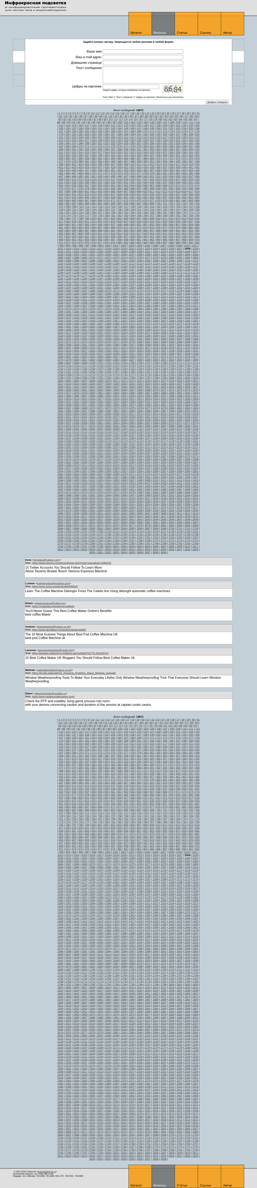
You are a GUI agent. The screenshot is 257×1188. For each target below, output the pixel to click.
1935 (100, 402)
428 (106, 167)
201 (61, 137)
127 (152, 125)
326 (158, 152)
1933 (84, 402)
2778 (76, 543)
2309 (68, 465)
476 (132, 173)
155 (191, 128)
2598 (76, 513)
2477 (116, 492)
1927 (179, 399)
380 (80, 161)
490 (80, 176)
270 (80, 146)
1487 (116, 326)
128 (158, 125)
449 (100, 170)
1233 (100, 284)
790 (171, 215)
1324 (108, 299)
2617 (84, 516)
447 (87, 170)
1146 (124, 269)
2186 (92, 444)
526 (171, 179)
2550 (124, 504)
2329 (84, 468)
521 (139, 179)
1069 (84, 257)
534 (80, 182)
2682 (171, 525)
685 (61, 203)
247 (74, 143)
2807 (163, 546)
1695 (195, 359)
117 (87, 125)
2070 (171, 423)
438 (171, 167)
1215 (100, 281)
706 (197, 203)
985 (152, 242)
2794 (60, 546)
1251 (100, 287)
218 (171, 137)
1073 (116, 257)
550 (184, 182)
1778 (140, 374)
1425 (195, 314)
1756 (108, 371)
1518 (76, 332)
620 (67, 194)
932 (93, 236)
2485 (179, 492)
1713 (195, 362)
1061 (163, 254)
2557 (179, 504)
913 (113, 233)
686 (67, 203)
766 (158, 212)
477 (139, 173)
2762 (92, 540)
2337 (148, 468)
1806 (76, 380)
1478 (187, 323)
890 (106, 230)
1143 (100, 269)
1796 (140, 377)
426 (93, 167)
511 (74, 179)
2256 (76, 456)
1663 (84, 356)
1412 (92, 314)
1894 (60, 396)
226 (80, 140)
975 (87, 242)
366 (132, 158)
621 (74, 194)
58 (191, 116)
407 (113, 164)
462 (184, 170)
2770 (155, 540)
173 (165, 131)
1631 (116, 350)
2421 (100, 483)
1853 (163, 387)
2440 (108, 486)
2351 (116, 471)
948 (197, 236)
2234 (187, 450)
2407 (132, 480)
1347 (148, 302)
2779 (84, 543)
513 (87, 179)
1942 (155, 402)
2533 (132, 501)
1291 (132, 293)
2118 (124, 432)
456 (145, 170)
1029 (195, 248)
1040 (140, 251)
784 (132, 215)
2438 (92, 486)
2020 (60, 417)
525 (165, 179)
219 (178, 137)
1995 (148, 411)
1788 (76, 377)
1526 (140, 332)
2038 (60, 420)
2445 (148, 486)
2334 (124, 468)
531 (61, 182)
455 (139, 170)
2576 (187, 507)
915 (126, 233)
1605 (195, 344)
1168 (155, 272)
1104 (76, 263)
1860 (76, 390)
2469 (195, 489)
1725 (148, 365)
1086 (76, 260)
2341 (179, 468)
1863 (100, 390)
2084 (140, 426)
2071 (179, 423)
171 (152, 131)
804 (119, 218)
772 (197, 212)
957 (113, 239)
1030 (60, 251)
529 (191, 179)
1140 (76, 269)
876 (158, 227)
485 (191, 173)
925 (191, 233)
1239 (148, 284)
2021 (68, 417)
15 (117, 113)
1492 (155, 326)
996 (81, 245)
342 (119, 155)
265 (191, 143)
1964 (187, 405)
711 (87, 206)
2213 (163, 447)
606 (119, 191)
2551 (132, 504)
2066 (140, 423)
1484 (92, 326)
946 (184, 236)
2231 (163, 450)
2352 (124, 471)
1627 (84, 350)
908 (80, 233)
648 (106, 197)
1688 (140, 359)
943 (165, 236)
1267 (84, 290)
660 (184, 197)
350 (171, 155)
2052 (171, 420)
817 (61, 221)
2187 (100, 444)
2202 (76, 447)
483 (178, 173)
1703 (116, 362)
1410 (76, 314)
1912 (60, 399)
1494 (171, 326)
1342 (108, 302)
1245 (195, 284)
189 (126, 134)
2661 (148, 522)
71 (115, 119)
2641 (132, 519)
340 (106, 155)
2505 (195, 495)
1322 (92, 299)
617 (191, 191)
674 (132, 200)
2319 (148, 465)
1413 (100, 314)
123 (126, 125)
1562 (140, 338)
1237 (132, 284)
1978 (155, 408)
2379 (195, 474)
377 (61, 161)
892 (119, 230)
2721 (195, 531)
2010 (124, 414)
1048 (60, 254)
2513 (116, 498)
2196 (171, 444)
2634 (76, 519)
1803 (195, 377)
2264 (140, 456)
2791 (179, 543)
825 (113, 221)
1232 (92, 284)
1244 (187, 284)
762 (132, 212)
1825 (84, 384)
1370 (187, 305)
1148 (140, 269)
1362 (124, 305)
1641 (195, 350)
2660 (140, 522)
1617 (148, 347)
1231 (84, 284)
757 (100, 212)
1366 (155, 305)
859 (191, 224)
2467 (179, 489)
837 (191, 221)
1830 (124, 384)
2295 (100, 462)
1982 (187, 408)
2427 (148, 483)
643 (74, 197)
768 (171, 212)
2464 (155, 489)
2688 (76, 528)
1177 (84, 275)
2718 (171, 531)
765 (152, 212)
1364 (140, 305)
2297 (116, 462)
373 (178, 158)
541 (126, 182)
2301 (148, 462)
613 (165, 191)
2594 (187, 510)
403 (87, 164)
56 (181, 116)
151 (165, 128)
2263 (132, 456)
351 (178, 155)
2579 (68, 510)
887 (87, 230)
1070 (92, 257)
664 (67, 200)
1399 (132, 311)
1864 (108, 390)
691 (100, 203)
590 (158, 188)
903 (191, 230)
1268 (92, 290)
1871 (163, 390)
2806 (155, 546)
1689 (148, 359)
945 (178, 236)
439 (178, 167)
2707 (84, 531)
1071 (100, 257)
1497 (195, 326)
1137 (195, 266)
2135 (116, 435)
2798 (92, 546)
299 (126, 149)
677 (152, 200)
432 (132, 167)
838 (197, 221)
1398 (124, 311)
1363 (132, 305)
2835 (132, 552)
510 (67, 179)
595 (191, 188)
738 (119, 209)
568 (158, 185)
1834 (155, 384)
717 (126, 206)
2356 (155, 471)
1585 (179, 341)
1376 (92, 308)
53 (166, 116)
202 (67, 137)
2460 (124, 489)
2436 (76, 486)
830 (145, 221)
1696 (60, 362)
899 (165, 230)
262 (171, 143)
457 (152, 170)
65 (85, 119)
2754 (171, 537)
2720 (187, 531)
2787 (148, 543)
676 (145, 200)
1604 (187, 344)
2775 (195, 540)
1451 (116, 320)
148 (145, 128)
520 (132, 179)
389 (139, 161)
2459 (116, 489)
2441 (116, 486)
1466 (92, 323)
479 (152, 173)
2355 (148, 471)
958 (119, 239)
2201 (68, 447)
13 (107, 113)
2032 (155, 417)
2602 (108, 513)
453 (126, 170)
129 (165, 125)
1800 (171, 377)
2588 (140, 510)
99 (114, 122)
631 (139, 194)
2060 (92, 423)
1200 (124, 278)
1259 (163, 287)
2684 (187, 525)
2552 (140, 504)
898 (158, 230)
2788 (155, 543)
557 (87, 185)
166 (119, 131)
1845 (100, 387)
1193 (68, 278)
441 (191, 167)
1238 (140, 284)
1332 (171, 299)
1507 (132, 329)
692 (106, 203)
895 (139, 230)
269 (74, 146)
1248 (76, 287)
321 (126, 152)
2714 (140, 531)
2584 (108, 510)
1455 (148, 320)
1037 (116, 251)
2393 (163, 477)
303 (152, 149)
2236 (60, 453)
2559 (195, 504)
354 (197, 155)
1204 (155, 278)
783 (126, 215)
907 (74, 233)
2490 (76, 495)
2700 (171, 528)
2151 (100, 438)
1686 (124, 359)
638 (184, 194)
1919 (116, 399)
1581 (148, 341)
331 (191, 152)
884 (67, 230)
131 (178, 125)
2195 (163, 444)
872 (132, 227)
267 (61, 146)
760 (119, 212)
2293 (84, 462)
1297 (179, 293)
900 (171, 230)
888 (93, 230)
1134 (171, 266)
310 (197, 149)
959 (126, 239)
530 (197, 179)
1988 (92, 411)
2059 (84, 423)
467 (74, 173)
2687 (68, 528)
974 (80, 242)
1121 (68, 266)
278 (132, 146)
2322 (171, 465)
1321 (84, 299)
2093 (68, 429)
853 (152, 224)
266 (197, 143)
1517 (68, 332)
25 (167, 113)
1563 (148, 338)
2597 (68, 513)
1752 (76, 371)
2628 (171, 516)
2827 (179, 549)
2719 (179, 531)
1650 (124, 353)
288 (197, 146)
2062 (108, 423)
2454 (76, 489)
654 (145, 197)
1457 (163, 320)
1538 (92, 335)
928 (67, 236)
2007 (100, 414)
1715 (68, 365)
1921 (132, 399)
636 (171, 194)
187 (113, 134)
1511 (163, 329)
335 (74, 155)
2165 (68, 441)
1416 (124, 314)
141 (100, 128)
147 (139, 128)
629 (126, 194)
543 (139, 182)
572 (184, 185)
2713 (132, 531)
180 (67, 134)
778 (93, 215)
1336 (60, 302)
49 (146, 116)
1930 (60, 402)
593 (178, 188)
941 (152, 236)
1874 (187, 390)
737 (113, 209)
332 (197, 152)
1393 (84, 311)
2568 (124, 507)
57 (186, 116)
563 (126, 185)
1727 (163, 365)
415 (165, 164)
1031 (68, 251)
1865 (116, 390)
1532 (187, 332)
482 (171, 173)
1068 (76, 257)
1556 (92, 338)
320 (119, 152)
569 (165, 185)
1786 (60, 377)
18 (132, 113)
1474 (155, 323)
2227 (132, 450)
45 (125, 116)
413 (152, 164)
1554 (76, 338)
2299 (132, 462)
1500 (76, 329)
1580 (140, 341)
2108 (187, 429)
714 (106, 206)
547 (165, 182)
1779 (148, 374)
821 (87, 221)
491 (87, 176)
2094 (76, 429)
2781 (100, 543)
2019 (195, 414)
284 (171, 146)
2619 (100, 516)
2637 (100, 519)
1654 (155, 353)
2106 (171, 429)
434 (145, 167)
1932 (76, 402)
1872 (171, 390)
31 (198, 113)
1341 (100, 302)
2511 (100, 498)
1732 (60, 368)
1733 (68, 368)
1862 (92, 390)
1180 (108, 275)
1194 (76, 278)
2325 (195, 465)
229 (100, 140)
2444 (140, 486)
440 (184, 167)
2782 (108, 543)
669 (100, 200)
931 (87, 236)
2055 (195, 420)
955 (100, 239)
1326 (124, 299)
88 (58, 122)
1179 (100, 275)
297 (113, 149)
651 (126, 197)
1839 (195, 384)
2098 (108, 429)
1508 (140, 329)
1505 (116, 329)
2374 (155, 474)
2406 (124, 480)
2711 (116, 531)
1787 (68, 377)
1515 (195, 329)
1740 (124, 368)
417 (178, 164)
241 (178, 140)
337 (87, 155)
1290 (124, 293)
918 (145, 233)
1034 (92, 251)
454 (132, 170)
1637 (163, 350)
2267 (163, 456)
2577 (195, 507)
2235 (195, 450)
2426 (140, 483)
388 (132, 161)
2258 (92, 456)
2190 (124, 444)
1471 (132, 323)
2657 (116, 522)
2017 (179, 414)
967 (178, 239)
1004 (139, 245)
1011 (195, 245)
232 (119, 140)
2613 (195, 513)
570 (171, 185)
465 (61, 173)
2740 (60, 537)
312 (67, 152)
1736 (92, 368)
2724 (76, 534)
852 (145, 224)
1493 (163, 326)
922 (171, 233)
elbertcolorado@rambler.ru (50, 693)
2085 (148, 426)
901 (178, 230)
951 (74, 239)
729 (61, 209)
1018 (108, 248)
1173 (195, 272)
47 (136, 116)
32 (60, 116)
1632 (124, 350)
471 (100, 173)
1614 (124, 347)
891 (113, 230)
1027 (179, 248)
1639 (179, 350)
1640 (187, 350)
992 (197, 242)
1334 (187, 299)
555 (74, 185)
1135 (179, 266)
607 (126, 191)
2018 (187, 414)
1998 (171, 411)
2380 (60, 477)
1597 (132, 344)
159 (74, 131)
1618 (155, 347)
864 (80, 227)
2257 (84, 456)
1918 (108, 399)
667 (87, 200)
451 (113, 170)
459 (165, 170)
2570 (140, 507)
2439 (100, 486)
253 (113, 143)
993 (61, 245)
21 (147, 113)
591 (165, 188)
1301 (68, 296)
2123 (163, 432)
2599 (84, 513)
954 (93, 239)
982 (132, 242)
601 (87, 191)
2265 (148, 456)
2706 (76, 531)
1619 (163, 347)
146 (132, 128)
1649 (116, 353)
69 (105, 119)
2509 (84, 498)
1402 (155, 311)
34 (70, 116)
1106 (92, 263)
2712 (124, 531)
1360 (108, 305)
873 (139, 227)
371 (165, 158)
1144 (108, 269)
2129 (68, 435)
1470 (124, 323)
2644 (155, 519)
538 (106, 182)
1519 (84, 332)
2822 (140, 549)
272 (93, 146)
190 (132, 134)
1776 (124, 374)
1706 (140, 362)
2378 (187, 474)
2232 (171, 450)
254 (119, 143)
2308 (60, 465)
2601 (100, 513)
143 (113, 128)
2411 (163, 480)
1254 (124, 287)
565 (139, 185)
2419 (84, 483)
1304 (92, 296)
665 (74, 200)
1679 (68, 359)
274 (106, 146)
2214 (171, 447)
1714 (60, 365)
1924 (155, 399)
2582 (92, 510)
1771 (84, 374)
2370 (124, 474)
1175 (68, 275)
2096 (92, 429)
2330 (92, 468)
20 (142, 113)
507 (191, 176)
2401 (84, 480)
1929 (195, 399)
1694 (187, 359)
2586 (124, 510)
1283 (68, 293)
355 (61, 158)
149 (152, 128)
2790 (171, 543)
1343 (116, 302)
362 (106, 158)
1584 (171, 341)
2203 (84, 447)
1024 (155, 248)
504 (171, 176)
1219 (132, 281)
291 (74, 149)
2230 (155, 450)
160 (80, 131)
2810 (187, 546)
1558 (108, 338)
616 (184, 191)
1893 (195, 393)
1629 (100, 350)
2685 (195, 525)
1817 (163, 380)
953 (87, 239)
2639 (116, 519)
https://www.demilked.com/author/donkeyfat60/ (59, 629)
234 (132, 140)
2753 (163, 537)
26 (172, 113)
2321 (163, 465)
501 (152, 176)
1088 (92, 260)
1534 (60, 335)
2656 (108, 522)
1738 (108, 368)
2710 (108, 531)
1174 (60, 275)
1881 (100, 393)
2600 (92, 513)
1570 (60, 341)
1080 (171, 257)
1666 (108, 356)
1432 (108, 317)
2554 (155, 504)
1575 (100, 341)
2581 (84, 510)
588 (145, 188)
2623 (132, 516)
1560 (124, 338)
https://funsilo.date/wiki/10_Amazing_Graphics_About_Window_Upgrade (74, 673)
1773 (100, 374)
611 (152, 191)
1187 (163, 275)
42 (110, 116)
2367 (100, 474)
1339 (84, 302)
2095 (84, 429)
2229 (148, 450)
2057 (68, 423)
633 (152, 194)
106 (159, 122)
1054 (108, 254)
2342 (187, 468)
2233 (179, 450)
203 (74, 137)
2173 (132, 441)
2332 (108, 468)
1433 (116, 317)
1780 (155, 374)
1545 (148, 335)
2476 (108, 492)
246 (67, 143)
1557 (100, 338)
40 (100, 116)
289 (61, 149)
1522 (108, 332)
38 (90, 116)
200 (197, 134)
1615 (132, 347)
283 (165, 146)
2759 (68, 540)
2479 (132, 492)
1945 (179, 402)
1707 (148, 362)
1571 (68, 341)
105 (152, 122)
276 (119, 146)
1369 (179, 305)
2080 (108, 426)
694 (119, 203)
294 (93, 149)
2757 (195, 537)
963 (152, 239)
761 (126, 212)
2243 (116, 453)
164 (106, 131)
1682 (92, 359)
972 (67, 242)
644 (80, 197)
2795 (68, 546)
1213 (84, 281)
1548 (171, 335)
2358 (171, 471)
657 (165, 197)
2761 (84, 540)
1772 (92, 374)
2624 (140, 516)
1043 (163, 251)
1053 (100, 254)
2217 (195, 447)
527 (178, 179)
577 (74, 188)
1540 (108, 335)
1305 (100, 296)
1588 (60, 344)
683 (191, 200)
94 (88, 122)
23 (157, 113)
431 (126, 167)
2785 (132, 543)
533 (74, 182)
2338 (155, 468)
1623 (195, 347)
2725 (84, 534)
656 (158, 197)
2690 (92, 528)
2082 (124, 426)
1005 (147, 245)
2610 (171, 513)
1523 (116, 332)
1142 (92, 269)
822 (93, 221)
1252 (108, 287)
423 (74, 167)
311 (61, 152)
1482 (76, 326)
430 (119, 167)
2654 (92, 522)
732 (80, 209)
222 (197, 137)
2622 (124, 516)
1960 (155, 405)
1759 (132, 371)
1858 (60, 390)
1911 (195, 396)
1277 (163, 290)
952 (80, 239)
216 (158, 137)
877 (165, 227)
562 (119, 185)
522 (145, 179)
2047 (132, 420)
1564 (155, 338)
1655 (163, 353)
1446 (76, 320)
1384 (155, 308)
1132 (155, 266)
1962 (171, 405)
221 (191, 137)
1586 (187, 341)
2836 (140, 552)
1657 (179, 353)
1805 (68, 380)
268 (67, 146)
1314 (171, 296)
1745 (163, 368)
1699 (84, 362)
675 (139, 200)
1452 (124, 320)
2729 (116, 534)
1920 (124, 399)
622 (80, 194)
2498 (140, 495)
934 (106, 236)
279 (139, 146)
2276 (92, 459)
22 (152, 113)
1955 (116, 405)
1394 (92, 311)
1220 (140, 281)
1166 (140, 272)
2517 (148, 498)
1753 (84, 371)
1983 (195, 408)
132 (184, 125)
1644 (76, 353)
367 (139, 158)
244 (197, 140)
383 (100, 161)
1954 (108, 405)
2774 (187, 540)
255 (126, 143)
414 (158, 164)
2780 (92, 543)
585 (126, 188)
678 (158, 200)
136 (67, 128)
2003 (68, 414)
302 (145, 149)
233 (126, 140)
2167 (84, 441)
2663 (163, 522)
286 (184, 146)
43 (115, 116)
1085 (68, 260)
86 (190, 119)
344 (132, 155)
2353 (132, 471)
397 (191, 161)
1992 (124, 411)
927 (61, 236)
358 (80, 158)
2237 (68, 453)
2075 (68, 426)
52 (161, 116)
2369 (116, 474)
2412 (171, 480)
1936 (108, 402)
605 (113, 191)
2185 (84, 444)
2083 (132, 426)
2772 (171, 540)
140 (93, 128)
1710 (171, 362)
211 (126, 137)
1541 (116, 335)
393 (165, 161)
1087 (84, 260)
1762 (155, 371)
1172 (187, 272)
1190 (187, 275)
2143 (179, 435)
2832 (108, 552)
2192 (140, 444)
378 (67, 161)
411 (139, 164)
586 (132, 188)
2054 (187, 420)
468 (80, 173)
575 (61, 188)
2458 (108, 489)
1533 (195, 332)
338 (93, 155)
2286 (171, 459)
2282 (140, 459)
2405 (116, 480)
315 (87, 152)
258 (145, 143)
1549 (179, 335)
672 (119, 200)
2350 (108, 471)
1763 (163, 371)
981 (126, 242)
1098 (171, 260)
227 (87, 140)
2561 (68, 507)
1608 (76, 347)
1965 (195, 405)
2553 (148, 504)
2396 (187, 477)
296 (106, 149)
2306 (187, 462)
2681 (163, 525)
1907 (163, 396)
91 (73, 122)
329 (178, 152)
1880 (92, 393)
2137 (132, 435)
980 (119, 242)
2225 (116, 450)
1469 (116, 323)
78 (150, 119)
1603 (179, 344)
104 (146, 122)
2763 (100, 540)
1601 (163, 344)
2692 (108, 528)
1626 (76, 350)
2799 (100, 546)
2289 (195, 459)
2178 (171, 441)
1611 (100, 347)
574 (197, 185)
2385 (100, 477)
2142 (171, 435)
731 (74, 209)
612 (158, 191)
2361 (195, 471)
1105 (84, 263)
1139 (68, 269)
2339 (163, 468)
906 (67, 233)
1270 (108, 290)
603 (100, 191)
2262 (124, 456)
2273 (68, 459)
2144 (187, 435)
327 (165, 152)
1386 (171, 308)
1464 (76, 323)
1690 (155, 359)
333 (61, 155)
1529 (163, 332)
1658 (187, 353)
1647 (100, 353)
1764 (171, 371)
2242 (108, 453)
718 (132, 206)
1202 (140, 278)
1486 (108, 326)
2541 (195, 501)
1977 (148, 408)
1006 (155, 245)
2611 (179, 513)
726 (184, 206)
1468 (108, 323)
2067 (148, 423)
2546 (92, 504)
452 (119, 170)
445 (74, 170)
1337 (68, 302)
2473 (84, 492)
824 (106, 221)
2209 (132, 447)
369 (152, 158)
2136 (124, 435)
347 (152, 155)
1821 (195, 380)
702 (171, 203)
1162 (108, 272)
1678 (60, 359)
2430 (171, 483)
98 (109, 122)
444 (67, 170)
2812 (60, 549)
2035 (179, 417)
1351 (179, 302)
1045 (179, 251)
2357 (163, 471)
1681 (84, 359)
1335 (195, 299)
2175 (148, 441)
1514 (187, 329)
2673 (100, 525)
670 (106, 200)
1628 (92, 350)
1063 (179, 254)
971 (61, 242)
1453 (132, 320)
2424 (124, 483)
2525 (68, 501)
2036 (187, 417)
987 (165, 242)
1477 (179, 323)
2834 (124, 552)
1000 (107, 245)
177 (191, 131)
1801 (179, 377)
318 (106, 152)
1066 (60, 257)
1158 (76, 272)
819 (74, 221)
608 (132, 191)
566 (145, 185)
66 (90, 119)
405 (100, 164)
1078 (155, 257)
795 (61, 218)
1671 (148, 356)
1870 (155, 390)
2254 (60, 456)
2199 (195, 444)
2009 (116, 414)
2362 (60, 474)
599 (74, 191)
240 (171, 140)
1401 (148, 311)
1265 (68, 290)
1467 (100, 323)
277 (126, 146)
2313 (100, 465)
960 (132, 239)
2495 (116, 495)
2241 (100, 453)
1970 (92, 408)
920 (158, 233)
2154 (124, 438)
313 (74, 152)
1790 (92, 377)
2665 (179, 522)
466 (67, 173)
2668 (60, 525)
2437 (84, 486)
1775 (116, 374)
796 (67, 218)
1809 (100, 380)
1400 (140, 311)
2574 (171, 507)
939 (139, 236)
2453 (68, 489)
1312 (155, 296)
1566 (171, 338)
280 (145, 146)
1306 (108, 296)
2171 (116, 441)
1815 (148, 380)
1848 (124, 387)
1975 (132, 408)
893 (126, 230)
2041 (84, 420)
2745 (100, 537)
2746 (108, 537)
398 (197, 161)
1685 (116, 359)
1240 (155, 284)
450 (106, 170)
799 (87, 218)
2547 (100, 504)
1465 (84, 323)
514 (93, 179)
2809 (179, 546)
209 (113, 137)
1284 (76, 293)
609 (139, 191)
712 (93, 206)
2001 (195, 411)
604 (106, 191)
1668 (124, 356)
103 (139, 122)
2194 (155, 444)
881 (191, 227)
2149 (84, 438)
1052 (92, 254)
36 (80, 116)
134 (197, 125)
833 (165, 221)
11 (97, 113)
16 (122, 113)
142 (106, 128)
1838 (187, 384)
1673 (163, 356)
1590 (76, 344)
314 (80, 152)
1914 (76, 399)
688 (80, 203)
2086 (155, 426)
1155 (195, 269)
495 (113, 176)
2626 (155, 516)
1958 (140, 405)
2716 (155, 531)
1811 (116, 380)
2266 (155, 456)
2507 (68, 498)
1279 (179, 290)
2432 (187, 483)
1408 (60, 314)
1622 (187, 347)
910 (93, 233)
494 (106, 176)
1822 (60, 384)
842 (80, 224)
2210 (140, 447)
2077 (84, 426)
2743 (84, 537)
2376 (171, 474)
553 (61, 185)
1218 (124, 281)
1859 (68, 390)
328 (171, 152)
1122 (76, 266)
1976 (140, 408)
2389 (132, 477)
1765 (179, 371)
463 (191, 170)
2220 (76, 450)
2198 (187, 444)
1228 (60, 284)
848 (119, 224)
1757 (116, 371)
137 (74, 128)
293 (87, 149)
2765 (116, 540)
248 (80, 143)
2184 (76, 444)
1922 (140, 399)
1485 (100, 326)
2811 (195, 546)
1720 (108, 365)
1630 (108, 350)
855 (165, 224)
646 (93, 197)
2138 (140, 435)
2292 (76, 462)
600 (80, 191)
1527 (148, 332)
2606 (140, 513)
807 (139, 218)
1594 (108, 344)
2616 (76, 516)
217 (165, 137)
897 (152, 230)
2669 (68, 525)
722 (158, 206)
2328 (76, 468)
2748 (124, 537)
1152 (171, 269)
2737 (179, 534)
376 (197, 158)
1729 (179, 365)
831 (152, 221)
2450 (187, 486)
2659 (132, 522)
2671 (84, 525)
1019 (116, 248)
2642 (140, 519)
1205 (163, 278)
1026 (171, 248)
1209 (195, 278)
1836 (171, 384)
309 (191, 149)
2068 (155, 423)
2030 (140, 417)
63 (74, 119)
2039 (68, 420)
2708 (92, 531)
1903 (132, 396)
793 (191, 215)
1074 (124, 257)
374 (184, 158)
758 (106, 212)
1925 (163, 399)
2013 (148, 414)
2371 (132, 474)
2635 (84, 519)
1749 (195, 368)
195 (165, 134)
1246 (60, 287)
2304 (171, 462)
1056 (124, 254)
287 (191, 146)
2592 (171, 510)
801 (100, 218)
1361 (116, 305)
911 (100, 233)
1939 (132, 402)
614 (171, 191)
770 (184, 212)
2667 (195, 522)
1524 (124, 332)
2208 (124, 447)
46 (131, 116)
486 (197, 173)
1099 (179, 260)
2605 (132, 513)
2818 (108, 549)
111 (191, 122)
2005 (84, 414)
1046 (187, 251)
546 (158, 182)
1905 (148, 396)
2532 (124, 501)
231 (113, 140)
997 (87, 245)
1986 (76, 411)
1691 (163, 359)
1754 (92, 371)
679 (165, 200)
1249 (84, 287)
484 (184, 173)
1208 (187, 278)
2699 (163, 528)
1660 (60, 356)
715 (113, 206)
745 (165, 209)
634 (158, 194)
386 (119, 161)
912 (106, 233)
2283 (148, 459)
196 (171, 134)
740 (132, 209)
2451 (195, 486)
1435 (132, 317)
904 (197, 230)
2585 (116, 510)
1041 (148, 251)
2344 (60, 471)
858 (184, 224)
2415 (195, 480)
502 (158, 176)
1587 (195, 341)
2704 (60, 531)
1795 (132, 377)
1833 (148, 384)
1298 (187, 293)
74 (130, 119)
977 (100, 242)
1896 (76, 396)
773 (61, 215)
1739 (116, 368)
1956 (124, 405)
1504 (108, 329)
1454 (140, 320)
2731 (132, 534)
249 (87, 143)
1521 (100, 332)
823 (100, 221)
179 (61, 134)
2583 (100, 510)
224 (67, 140)
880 (184, 227)
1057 (132, 254)
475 (126, 173)
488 (67, 176)
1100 (187, 260)
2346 (76, 471)
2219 (68, 450)
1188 (171, 275)
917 (139, 233)
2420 (92, 483)
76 (140, 119)
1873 (179, 390)
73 (125, 119)
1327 (132, 299)
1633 (132, 350)
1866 (124, 390)
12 (102, 113)
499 (139, 176)
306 (171, 149)
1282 (60, 293)
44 (120, 116)
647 (100, 197)
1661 (68, 356)
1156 (60, 272)
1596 (124, 344)
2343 (195, 468)
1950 (76, 405)
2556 (171, 504)
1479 (195, 323)
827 (126, 221)
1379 (116, 308)
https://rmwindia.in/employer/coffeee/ (53, 606)
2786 (140, 543)
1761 (148, 371)
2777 (68, 543)
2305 (179, 462)
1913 (68, 399)
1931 (68, 402)
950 (67, 239)
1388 (187, 308)
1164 (124, 272)
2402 (92, 480)
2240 (92, 453)
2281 (132, 459)
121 (113, 125)
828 (132, 221)
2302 (155, 462)
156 (197, 128)
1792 (108, 377)
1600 (155, 344)
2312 (92, 465)
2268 (171, 456)
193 (152, 134)
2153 (116, 438)
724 (171, 206)
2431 (179, 483)
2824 (155, 549)
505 (178, 176)
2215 (179, 447)
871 (126, 227)
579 (87, 188)
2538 (171, 501)
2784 (124, 543)
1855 (179, 387)
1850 (140, 387)
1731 (195, 365)
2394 (171, 477)
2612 (187, 513)
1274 (140, 290)
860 (197, 224)
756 (93, 212)
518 (119, 179)
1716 (76, 365)
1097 (163, 260)
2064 (124, 423)
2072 (187, 423)
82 (170, 119)
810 (158, 218)
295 (100, 149)
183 (87, 134)
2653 (84, 522)
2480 (140, 492)
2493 (100, 495)
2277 (100, 459)
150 (158, 128)
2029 (132, 417)
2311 (84, 465)
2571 (148, 507)
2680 (155, 525)
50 (151, 116)
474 (119, 173)
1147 (132, 269)
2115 (100, 432)
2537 (163, 501)
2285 (163, 459)
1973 (116, 408)
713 (100, 206)
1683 (100, 359)
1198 (108, 278)
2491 (84, 495)
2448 (171, 486)
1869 (148, 390)
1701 (100, 362)
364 (119, 158)
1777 (132, 374)
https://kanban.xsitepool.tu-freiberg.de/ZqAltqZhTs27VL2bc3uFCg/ (70, 653)
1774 (108, 374)
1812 (124, 380)
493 (100, 176)
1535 (68, 335)
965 (165, 239)
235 (139, 140)
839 (61, 224)
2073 (195, 423)
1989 (100, 411)
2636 (92, 519)
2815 (84, 549)
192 (145, 134)
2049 (148, 420)
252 (106, 143)
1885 (132, 393)
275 (113, 146)
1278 (171, 290)
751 (61, 212)
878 (171, 227)
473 (113, 173)
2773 (179, 540)
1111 (132, 263)
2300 (140, 462)
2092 (60, 429)
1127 (116, 266)
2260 (108, 456)
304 (158, 149)
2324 (187, 465)
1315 (179, 296)
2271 (195, 456)
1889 (163, 393)
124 (132, 125)
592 (171, 188)
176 (184, 131)
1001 (115, 245)
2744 (92, 537)
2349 (100, 471)
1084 (60, 260)
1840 (60, 387)
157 (61, 131)
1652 (140, 353)
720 (145, 206)
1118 (187, 263)
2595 (195, 510)
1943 (163, 402)
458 (158, 170)
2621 (116, 516)
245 (61, 143)
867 (100, 227)
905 (61, 233)
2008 (108, 414)
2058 (76, 423)
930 (80, 236)
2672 (92, 525)
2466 (171, 489)
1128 (124, 266)
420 (197, 164)
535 (87, 182)
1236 (124, 284)
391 (152, 161)
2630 (187, 516)
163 (100, 131)
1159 (84, 272)
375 (191, 158)
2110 (60, 432)
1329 (148, 299)
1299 (195, 293)
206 (93, 137)
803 (113, 218)
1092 (124, 260)
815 (191, 218)
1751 (68, 371)
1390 (60, 311)
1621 (179, 347)
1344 (124, 302)
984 (145, 242)
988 (171, 242)
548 (171, 182)
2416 (60, 483)
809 (152, 218)
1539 (100, 335)
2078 (92, 426)
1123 (84, 266)
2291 (68, 462)
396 (184, 161)
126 (145, 125)
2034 (171, 417)
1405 (179, 311)
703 (178, 203)
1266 (76, 290)
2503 (179, 495)
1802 (187, 377)
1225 (179, 281)
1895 (68, 396)
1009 (179, 245)
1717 (84, 365)
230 (106, 140)
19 (137, 113)
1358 (92, 305)
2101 (132, 429)
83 (175, 119)
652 (132, 197)
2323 (179, 465)
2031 (148, 417)
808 (145, 218)
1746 (171, 368)
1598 (140, 344)
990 (184, 242)
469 (87, 173)
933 (100, 236)
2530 (108, 501)
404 (93, 164)
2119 (132, 432)
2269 (179, 456)
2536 (155, 501)
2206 (108, 447)
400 (67, 164)
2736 (171, 534)
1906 (155, 396)
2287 (179, 459)
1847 (116, 387)
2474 (92, 492)
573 (191, 185)
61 (64, 119)
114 (67, 125)
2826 (171, 549)
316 (93, 152)
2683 (179, 525)
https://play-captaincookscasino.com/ (53, 696)
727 (191, 206)
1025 (163, 248)
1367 (163, 305)
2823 (148, 549)
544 (145, 182)
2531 (116, 501)
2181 (195, 441)
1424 (187, 314)
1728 (171, 365)
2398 (60, 480)
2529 (100, 501)
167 (126, 131)
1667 (116, 356)
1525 (132, 332)
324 (145, 152)
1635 (148, 350)
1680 (76, 359)
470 (93, 173)
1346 (140, 302)
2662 (155, 522)
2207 (116, 447)
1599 (148, 344)
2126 (187, 432)
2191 (132, 444)
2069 (163, 423)
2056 (60, 423)
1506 (124, 329)
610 (145, 191)
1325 (116, 299)
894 (132, 230)
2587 (132, 510)
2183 (68, 444)
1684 (108, 359)
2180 (187, 441)
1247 (68, 287)
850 (132, 224)
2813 (68, 549)
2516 (140, 498)
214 (145, 137)
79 (155, 119)
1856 (187, 387)
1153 (179, 269)
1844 (92, 387)
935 (113, 236)
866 (93, 227)
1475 (163, 323)
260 (158, 143)
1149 (148, 269)
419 (191, 164)
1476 (171, 323)
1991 (116, 411)
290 (67, 149)
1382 (140, 308)
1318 (60, 299)
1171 (179, 272)
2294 (92, 462)
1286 (92, 293)
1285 (84, 293)
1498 (60, 329)
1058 (140, 254)
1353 (195, 302)
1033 (84, 251)
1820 (187, 380)
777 (87, 215)
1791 (100, 377)
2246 (140, 453)
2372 (140, 474)
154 (184, 128)
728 (197, 206)
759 (113, 212)
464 (197, 170)
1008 (171, 245)
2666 (187, 522)
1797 (148, 377)
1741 (132, 368)
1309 (132, 296)
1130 (140, 266)
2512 (108, 498)
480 (158, 173)
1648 (108, 353)
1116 (171, 263)
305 (165, 149)
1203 (148, 278)
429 (113, 167)
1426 (60, 317)
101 (126, 122)
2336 (140, 468)
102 (133, 122)
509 (61, 179)
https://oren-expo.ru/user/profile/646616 (55, 586)
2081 (116, 426)
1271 (116, 290)
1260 (171, 287)
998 (94, 245)
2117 (116, 432)
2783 (116, 543)
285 (178, 146)
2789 (163, 543)
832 (158, 221)
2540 (187, 501)
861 (61, 227)
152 (171, 128)
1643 (68, 353)
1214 (92, 281)
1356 (76, 305)
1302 (76, 296)
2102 (140, 429)
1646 (92, 353)
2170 (108, 441)
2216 (187, 447)
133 (191, 125)
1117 (179, 263)
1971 (100, 408)
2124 (171, 432)
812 (171, 218)
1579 (132, 341)
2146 (60, 438)
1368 (171, 305)
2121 (148, 432)
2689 (84, 528)
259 (152, 143)
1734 (76, 368)
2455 (84, 489)
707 (61, 206)
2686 (60, 528)
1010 (187, 245)
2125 (179, 432)
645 (87, 197)
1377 (100, 308)
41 (105, 116)
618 (197, 191)
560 (106, 185)
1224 (171, 281)
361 (100, 158)
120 (106, 125)
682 (184, 200)
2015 (163, 414)
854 (158, 224)
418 (184, 164)
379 (74, 161)
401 (74, 164)
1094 (140, 260)
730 (67, 209)
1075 (132, 257)
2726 (92, 534)
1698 (76, 362)
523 (152, 179)
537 (100, 182)
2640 (124, 519)
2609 (163, 513)
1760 (140, 371)
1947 (195, 402)
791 (178, 215)
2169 (100, 441)
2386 (108, 477)
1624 (60, 350)
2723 (68, 534)
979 (113, 242)
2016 (171, 414)
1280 (187, 290)
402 (80, 164)
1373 (68, 308)
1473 (148, 323)
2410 (155, 480)
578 (80, 188)
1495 (179, 326)
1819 (179, 380)
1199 (116, 278)
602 (93, 191)
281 (152, 146)
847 (113, 224)
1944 (171, 402)
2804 (140, 546)
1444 (60, 320)
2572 (155, 507)
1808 (92, 380)
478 (145, 173)
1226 (187, 281)
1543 (132, 335)
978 (106, 242)
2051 (163, 420)
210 (119, 137)
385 (113, 161)
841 (74, 224)
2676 (124, 525)
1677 (195, 356)
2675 (116, 525)
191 (139, 134)
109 (178, 122)
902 (184, 230)
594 (184, 188)
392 (158, 161)
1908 (171, 396)
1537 (84, 335)
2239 (84, 453)
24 (162, 113)
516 (106, 179)
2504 (187, 495)
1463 (68, 323)
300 (132, 149)
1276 (155, 290)
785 (139, 215)
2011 (132, 414)
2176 (155, 441)
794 (197, 215)
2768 (140, 540)
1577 (116, 341)
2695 (132, 528)
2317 (132, 465)
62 (69, 119)
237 (152, 140)
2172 (124, 441)
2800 (108, 546)
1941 (148, 402)
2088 (171, 426)
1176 (76, 275)
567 (152, 185)
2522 (187, 498)
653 (139, 197)
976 (93, 242)
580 (93, 188)
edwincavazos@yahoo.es (50, 603)
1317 (195, 296)
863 (74, 227)
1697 (68, 362)
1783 (179, 374)
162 (93, 131)
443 (61, 170)
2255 (68, 456)
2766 (124, 540)
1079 (163, 257)
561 (113, 185)
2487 (195, 492)
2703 (195, 528)
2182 (60, 444)
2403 (100, 480)
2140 (155, 435)
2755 (179, 537)
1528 (155, 332)
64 (80, 119)
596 (197, 188)
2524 (60, 501)
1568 (187, 338)
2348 (92, 471)
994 (68, 245)
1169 (163, 272)
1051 (84, 254)
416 (171, 164)
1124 (92, 266)
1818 (171, 380)
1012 (60, 248)
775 (74, 215)
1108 (108, 263)
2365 (84, 474)
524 (158, 179)
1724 (140, 365)
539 (113, 182)
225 (74, 140)
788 (158, 215)
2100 (124, 429)
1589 (68, 344)
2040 (76, 420)
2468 (187, 489)
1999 (179, 411)
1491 (148, 326)
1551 (195, 335)
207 (100, 137)
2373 (148, 474)
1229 (68, 284)
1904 (140, 396)
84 (180, 119)
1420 (155, 314)
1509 (148, 329)
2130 (76, 435)
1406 (187, 311)
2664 (171, 522)
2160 (171, 438)
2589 (148, 510)
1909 (179, 396)
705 (191, 203)
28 (183, 113)
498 (132, 176)
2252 (187, 453)
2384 (92, 477)
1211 (68, 281)
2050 (155, 420)
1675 (179, 356)
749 (191, 209)
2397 (195, 477)
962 (145, 239)
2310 (76, 465)
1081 (179, 257)
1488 (124, 326)
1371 (195, 305)
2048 (140, 420)
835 (178, 221)
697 (139, 203)
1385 (163, 308)
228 (93, 140)
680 (171, 200)
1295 (163, 293)
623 (87, 194)
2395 (179, 477)
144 (119, 128)
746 (171, 209)
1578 (124, 341)
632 (145, 194)
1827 (100, 384)
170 (145, 131)
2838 (155, 552)
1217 (116, 281)
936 (119, 236)
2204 (92, 447)
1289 (116, 293)
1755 (100, 371)
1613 (116, 347)
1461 (195, 320)
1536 (76, 335)
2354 (140, 471)
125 (139, 125)
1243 (179, 284)
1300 (60, 296)
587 (139, 188)
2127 (195, 432)
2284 (155, 459)
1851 (148, 387)
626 (106, 194)
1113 (148, 263)
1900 (108, 396)
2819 (116, 549)
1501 (84, 329)
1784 (187, 374)
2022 (76, 417)
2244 (124, 453)
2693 (116, 528)
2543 (68, 504)
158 (67, 131)
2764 (108, 540)
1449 (100, 320)
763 (139, 212)
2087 (163, 426)
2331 (100, 468)
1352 (187, 302)
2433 (195, 483)
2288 (187, 459)
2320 (155, 465)
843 (87, 224)
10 (92, 113)
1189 (179, 275)
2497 (132, 495)
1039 (132, 251)
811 (165, 218)
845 (100, 224)
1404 (171, 311)
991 (191, 242)
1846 (108, 387)
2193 (148, 444)
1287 (100, 293)
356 (67, 158)
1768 (60, 374)
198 (184, 134)
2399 (68, 480)
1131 (148, 266)
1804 (60, 380)
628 (119, 194)
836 (184, 221)
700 (158, 203)
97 (104, 122)
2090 (187, 426)
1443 (195, 317)
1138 (60, 269)
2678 (140, 525)
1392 (76, 311)
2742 (76, 537)
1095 (148, 260)
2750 (140, 537)
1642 (60, 353)
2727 (100, 534)
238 (158, 140)
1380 (124, 308)
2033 (163, 417)
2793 (195, 543)
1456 (155, 320)
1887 (148, 393)
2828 (187, 549)
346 (145, 155)
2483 (163, 492)
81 (165, 119)
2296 (108, 462)
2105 (163, 429)
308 (184, 149)
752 (67, 212)
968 (184, 239)
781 (113, 215)
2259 (100, 456)
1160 (92, 272)
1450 (108, 320)
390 (145, 161)
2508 (76, 498)
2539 (179, 501)
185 (100, 134)
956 (106, 239)
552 (197, 182)
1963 (179, 405)
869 (113, 227)
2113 (84, 432)
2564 (92, 507)
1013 (68, 248)
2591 (163, 510)
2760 (76, 540)
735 (100, 209)
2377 (179, 474)
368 (145, 158)
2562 (76, 507)
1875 (195, 390)
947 (191, 236)
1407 (195, 311)
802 (106, 218)
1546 (155, 335)
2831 (100, 552)
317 (100, 152)
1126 (108, 266)
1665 (100, 356)
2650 (60, 522)
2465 (163, 489)
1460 (187, 320)
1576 (108, 341)
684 (197, 200)
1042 (155, 251)
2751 (148, 537)
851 (139, 224)
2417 (68, 483)
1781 (163, 374)
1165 (132, 272)
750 (197, 209)
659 (178, 197)
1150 (155, 269)
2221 (84, 450)
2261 (116, 456)
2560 (60, 507)
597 (61, 191)
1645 (84, 353)
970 (197, 239)
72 (120, 119)
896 (145, 230)
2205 (100, 447)
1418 (140, 314)
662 (197, 197)
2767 (132, 540)
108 (171, 122)
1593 (100, 344)
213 (139, 137)
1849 (132, 387)
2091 (195, 426)
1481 (68, 326)
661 (191, 197)
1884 (124, 393)
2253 (195, 453)
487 (61, 176)
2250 (171, 453)
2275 (84, 459)
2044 (108, 420)
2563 (84, 507)
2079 (100, 426)
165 (113, 131)
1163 (116, 272)
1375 (84, 308)
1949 (68, 405)
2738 (187, 534)
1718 (92, 365)
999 (100, 245)
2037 (195, 417)
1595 (116, 344)
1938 (124, 402)
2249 (163, 453)
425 (87, 167)
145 (126, 128)
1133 (163, 266)
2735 (163, 534)
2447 (163, 486)
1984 (60, 411)
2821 (132, 549)
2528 (92, 501)
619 (61, 194)
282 (158, 146)
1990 (108, 411)
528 (184, 179)
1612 (108, 347)
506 (184, 176)
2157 (148, 438)
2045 (116, 420)
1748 (187, 368)
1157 (68, 272)
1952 (92, 405)
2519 (163, 498)
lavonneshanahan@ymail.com (55, 650)
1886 (140, 393)
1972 (108, 408)
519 (126, 179)
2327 (68, 468)
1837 (179, 384)
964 (158, 239)
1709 (163, 362)
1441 (179, 317)
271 (87, 146)
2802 (124, 546)
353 (191, 155)
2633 (68, 519)
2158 (155, 438)
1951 (84, 405)
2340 (171, 468)
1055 (116, 254)
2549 (116, 504)
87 (195, 119)
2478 (124, 492)
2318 (140, 465)
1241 (163, 284)
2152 (108, 438)
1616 (140, 347)
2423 (116, 483)
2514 (124, 498)
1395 (100, 311)
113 (61, 125)
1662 (76, 356)
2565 (100, 507)
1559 (116, 338)
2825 (163, 549)
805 (126, 218)
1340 (92, 302)
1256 (140, 287)
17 (127, 113)
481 (165, 173)
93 (83, 122)
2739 (195, 534)
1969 (84, 408)
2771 (163, 540)
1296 (171, 293)
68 (100, 119)
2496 (124, 495)
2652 (76, 522)
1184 (140, 275)
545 (152, 182)
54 (171, 116)
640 (197, 194)
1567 (179, 338)
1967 (68, 408)
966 (171, 239)
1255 (132, 287)
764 (145, 212)
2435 (68, 486)
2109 (195, 429)
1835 (163, 384)
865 (87, 227)
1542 (124, 335)
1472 (140, 323)
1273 (132, 290)
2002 (60, 414)
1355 (68, 305)
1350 (171, 302)
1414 (108, 314)
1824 (76, 384)
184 (93, 134)
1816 (155, 380)
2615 (68, 516)
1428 (76, 317)
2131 (84, 435)
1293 (148, 293)
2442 (124, 486)
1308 (124, 296)
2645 (163, 519)
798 (80, 218)
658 (171, 197)
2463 (148, 489)
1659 (195, 353)
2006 (92, 414)
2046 (124, 420)
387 (126, 161)
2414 (187, 480)
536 (93, 182)
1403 (163, 311)
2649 (195, 519)
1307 (116, 296)
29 (188, 113)
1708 (155, 362)
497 (126, 176)
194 (158, 134)
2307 (195, 462)
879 (178, 227)
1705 (132, 362)
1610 (92, 347)
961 (139, 239)
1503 (100, 329)
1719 (100, 365)
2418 (76, 483)
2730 (124, 534)
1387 (179, 308)
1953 (100, 405)
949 (61, 239)
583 (113, 188)
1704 (124, 362)
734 (93, 209)
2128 (60, 435)
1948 (60, 405)
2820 (124, 549)
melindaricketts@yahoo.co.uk (54, 670)
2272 (60, 459)
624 (93, 194)
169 (139, 131)
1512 (171, 329)
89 (63, 122)
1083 (195, 257)
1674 (171, 356)
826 (119, 221)
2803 (132, 546)
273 (100, 146)
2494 (108, 495)
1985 (68, 411)
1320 (76, 299)
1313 (163, 296)
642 (67, 197)
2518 (155, 498)
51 (156, 116)
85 (185, 119)
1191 (195, 275)
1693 (179, 359)
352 (184, 155)
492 (93, 176)
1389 (195, 308)
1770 (76, 374)
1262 (187, 287)
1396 (108, 311)
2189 (116, 444)
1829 (116, 384)
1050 (76, 254)
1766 (187, 371)
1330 (155, 299)
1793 (116, 377)
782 (119, 215)
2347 (84, 471)
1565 (163, 338)
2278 (108, 459)
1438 (155, 317)
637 (178, 194)
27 (178, 113)
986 (158, 242)
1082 (187, 257)
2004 (76, 414)
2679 (148, 525)
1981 (179, 408)
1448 (92, 320)
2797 (84, 546)
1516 (60, 332)
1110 (124, 263)
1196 (92, 278)
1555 (84, 338)
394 (171, 161)
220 (184, 137)
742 (145, 209)
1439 (163, 317)
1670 (140, 356)
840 (67, 224)
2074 (60, 426)
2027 (116, 417)
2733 (148, 534)
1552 (60, 338)
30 (193, 113)
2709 (100, 531)
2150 (92, 438)
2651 (68, 522)
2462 (140, 489)
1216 (108, 281)
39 (95, 116)
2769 (148, 540)
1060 (155, 254)
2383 (84, 477)
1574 (92, 341)
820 (80, 221)
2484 (171, 492)
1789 (84, 377)
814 (184, 218)
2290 (60, 462)
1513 (179, 329)
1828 (108, 384)
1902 (124, 396)
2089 (179, 426)
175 (178, 131)
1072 (108, 257)
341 (113, 155)
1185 (148, 275)
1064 (187, 254)
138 (80, 128)
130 (171, 125)
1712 (187, 362)
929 (74, 236)
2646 (171, 519)
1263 (195, 287)
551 (191, 182)
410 (132, 164)
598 (67, 191)
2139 (148, 435)
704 (184, 203)
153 (178, 128)
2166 (76, 441)
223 (61, 140)
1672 (155, 356)
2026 (108, 417)
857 (178, 224)
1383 (148, 308)
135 (61, 128)
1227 (195, 281)
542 (132, 182)
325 (152, 152)
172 (158, 131)
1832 (140, 384)
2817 (100, 549)
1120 (60, 266)
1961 (163, 405)
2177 (163, 441)
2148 (76, 438)
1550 (187, 335)
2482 (155, 492)
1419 (148, 314)
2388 (124, 477)
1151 (163, 269)
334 (67, 155)
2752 (155, 537)
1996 (155, 411)
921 (165, 233)
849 (126, 224)
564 (132, 185)
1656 (171, 353)
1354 (60, 305)
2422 (108, 483)
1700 (92, 362)
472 (106, 173)
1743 (148, 368)
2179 (179, 441)
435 (152, 167)
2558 (187, 504)
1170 (171, 272)
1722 (124, 365)
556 (80, 185)
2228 (140, 450)
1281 (195, 290)
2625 (148, 516)
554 (67, 185)
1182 (124, 275)
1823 (68, 384)
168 (132, 131)
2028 (124, 417)
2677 (132, 525)
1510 (155, 329)
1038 (124, 251)
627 (113, 194)
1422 (171, 314)
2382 (76, 477)
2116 (108, 432)
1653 (148, 353)
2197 (179, 444)
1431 (100, 317)
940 (145, 236)
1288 (108, 293)
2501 (163, 495)
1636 (155, 350)
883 (61, 230)
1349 (163, 302)
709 (74, 206)
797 (74, 218)
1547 (163, 335)
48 (141, 116)
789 (165, 215)
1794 (124, 377)
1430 (92, 317)
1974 (124, 408)
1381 (132, 308)
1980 (171, 408)
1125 (100, 266)
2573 (163, 507)
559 (100, 185)
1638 (171, 350)
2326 (60, 468)
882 (197, 227)
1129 (132, 266)
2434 (60, 486)
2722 (60, 534)
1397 (116, 311)
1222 (155, 281)
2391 (148, 477)
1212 (76, 281)
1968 (76, 408)
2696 (140, 528)
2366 (92, 474)
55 (176, 116)
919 (152, 233)
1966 (60, 408)
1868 (140, 390)
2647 (179, 519)
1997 (163, 411)
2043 (100, 420)
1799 (163, 377)
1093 (132, 260)
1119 (195, 263)
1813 (132, 380)
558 (93, 185)
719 (139, 206)
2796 (76, 546)
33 (65, 116)
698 (145, 203)
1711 (179, 362)
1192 (60, 278)
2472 (76, 492)
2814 (76, 549)
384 (106, 161)
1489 (132, 326)
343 (126, 155)
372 (171, 158)
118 (93, 125)
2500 (155, 495)
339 (100, 155)
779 (100, 215)
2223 (100, 450)
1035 (100, 251)
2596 (60, 513)
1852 (155, 387)
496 (119, 176)
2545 (84, 504)
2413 (179, 480)
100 (120, 122)
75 (135, 119)
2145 (195, 435)
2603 (116, 513)
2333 (116, 468)
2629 (179, 516)
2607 (148, 513)
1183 (132, 275)
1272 (124, 290)
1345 (132, 302)
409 (126, 164)
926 (197, 233)
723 (165, 206)
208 (106, 137)
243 (191, 140)
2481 (148, 492)
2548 (108, 504)
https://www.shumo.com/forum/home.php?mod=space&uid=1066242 (71, 562)
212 (132, 137)
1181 (116, 275)
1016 (92, 248)
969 (191, 239)
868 (106, 227)
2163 (195, 438)
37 (85, 116)
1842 (76, 387)
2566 (108, 507)
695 (126, 203)
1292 (140, 293)
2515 (132, 498)
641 (61, 197)
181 (74, 134)
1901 (116, 396)
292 (80, 149)
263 (178, 143)
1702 (108, 362)
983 (139, 242)
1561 (132, 338)
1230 (76, 284)
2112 (76, 432)
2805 (148, 546)
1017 (100, 248)
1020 (124, 248)
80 (160, 119)
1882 (108, 393)
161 (87, 131)
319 (113, 152)
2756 (187, 537)
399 (61, 164)
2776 (60, 543)
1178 (92, 275)
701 (165, 203)
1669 (132, 356)
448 (93, 170)
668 (93, 200)
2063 (116, 423)
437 (165, 167)
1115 (163, 263)
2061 (100, 423)
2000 (187, 411)
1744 (155, 368)
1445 (68, 320)
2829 (195, 549)
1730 (187, 365)
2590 (155, 510)
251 (100, 143)
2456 (92, 489)
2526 (76, 501)
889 (100, 230)
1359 (100, 305)
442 (197, 167)
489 (74, 176)
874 (145, 227)
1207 (179, 278)
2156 (140, 438)
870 (119, 227)
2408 (140, 480)
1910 (187, 396)
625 (100, 194)
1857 (195, 387)
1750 (60, 371)
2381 (68, 477)
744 (158, 209)
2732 (140, 534)
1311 (148, 296)
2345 (68, 471)
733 (87, 209)
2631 (195, 516)
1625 (68, 350)
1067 (68, 257)
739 (126, 209)
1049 (68, 254)
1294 (155, 293)
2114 (92, 432)
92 (78, 122)
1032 (76, 251)
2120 (140, 432)
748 (184, 209)
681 (178, 200)
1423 (179, 314)
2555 (163, 504)
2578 (60, 510)
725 (178, 206)
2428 (155, 483)
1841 (68, 387)
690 (93, 203)
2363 (68, 474)
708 (67, 206)
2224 (108, 450)
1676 (187, 356)
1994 (140, 411)
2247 (148, 453)
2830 (92, 552)
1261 (179, 287)
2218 (60, 450)
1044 (171, 251)
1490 (140, 326)
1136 (187, 266)
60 (59, 119)
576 (67, 188)
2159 (163, 438)
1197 (100, 278)
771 (191, 212)
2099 (116, 429)
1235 (116, 284)
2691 (100, 528)
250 (93, 143)
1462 (60, 323)
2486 (187, 492)
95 (93, 122)
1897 (84, 396)
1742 (140, 368)
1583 (163, 341)
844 (93, 224)
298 (119, 149)
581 (100, 188)
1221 (148, 281)
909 (87, 233)
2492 (92, 495)
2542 (60, 504)
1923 (148, 399)
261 (165, 143)
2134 (108, 435)
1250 (92, 287)
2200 (60, 447)
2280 (124, 459)
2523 (195, 498)
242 (184, 140)
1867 (132, 390)
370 (158, 158)
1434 (124, 317)
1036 (108, 251)
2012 (140, 414)
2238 (76, 453)
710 (80, 206)
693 (113, 203)
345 (139, 155)
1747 (179, 368)
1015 (84, 248)
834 (171, 221)
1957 (132, 405)
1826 (92, 384)
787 (152, 215)
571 (178, 185)
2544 (76, 504)
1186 (155, 275)
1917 (100, 399)
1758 (124, 371)
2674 (108, 525)
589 (152, 188)
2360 (187, 471)
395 (178, 161)
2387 (116, 477)
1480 (60, 326)
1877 (68, 393)
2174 (140, 441)
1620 (171, 347)
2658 (124, 522)
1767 (195, 371)
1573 (84, 341)
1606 (60, 347)
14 (112, 113)
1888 (155, 393)
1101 (195, 260)
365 (126, 158)
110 (185, 122)
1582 (155, 341)
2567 (116, 507)
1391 (68, 311)
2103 (148, 429)
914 (119, 233)
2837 (148, 552)
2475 (100, 492)
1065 (195, 254)
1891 (179, 393)
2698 (155, 528)
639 (191, 194)
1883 (116, 393)
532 (67, 182)
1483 (84, 326)
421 (61, 167)
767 (165, 212)
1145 (116, 269)
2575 (179, 507)
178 (197, 131)
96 (98, 122)
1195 (84, 278)
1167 (148, 272)
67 (95, 119)
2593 (179, 510)
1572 (76, 341)
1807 (84, 380)
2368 (108, 474)
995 (74, 245)
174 (171, 131)
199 (191, 134)
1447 (84, 320)
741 (139, 209)
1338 (76, 302)
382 (93, 161)
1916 (92, 399)
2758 (60, 540)
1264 (60, 290)
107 (165, 122)
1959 (148, 405)
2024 (92, 417)
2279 (116, 459)
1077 (148, 257)
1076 (140, 257)
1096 (155, 260)
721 (152, 206)
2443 (132, 486)
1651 (132, 353)
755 (87, 212)
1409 (68, 314)
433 (139, 167)
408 (119, 164)
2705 (68, 531)
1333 (179, 299)
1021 (132, 248)
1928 (187, 399)
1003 (131, 245)
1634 (140, 350)
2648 (187, 519)
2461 (132, 489)
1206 (171, 278)
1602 (171, 344)
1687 (132, 359)
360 (93, 158)
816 (197, 218)
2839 (163, 552)
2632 (60, 519)
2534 (140, 501)
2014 (155, 414)
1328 (140, 299)
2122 (155, 432)
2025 (100, 417)
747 (178, 209)
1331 (163, 299)
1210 (60, 281)
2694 (124, 528)
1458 (171, 320)
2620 (108, 516)
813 (178, 218)
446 (80, 170)
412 (145, 164)
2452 (60, 489)
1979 (163, 408)
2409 (148, 480)
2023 (84, 417)
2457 (100, 489)
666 (80, 200)
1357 (84, 305)
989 (178, 242)
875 (152, 227)
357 (74, 158)
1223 (163, 281)
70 (110, 119)
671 (113, 200)
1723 (132, 365)
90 (68, 122)
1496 (187, 326)
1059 (148, 254)
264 (184, 143)
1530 (171, 332)
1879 (84, 393)
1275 (148, 290)
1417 (132, 314)
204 (80, 137)
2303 (163, 462)
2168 (92, 441)
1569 (195, 338)
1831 (132, 384)
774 (67, 215)
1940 (140, 402)
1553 (68, 338)
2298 (124, 462)
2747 (116, 537)
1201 (132, 278)
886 (80, 230)
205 (87, 137)
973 (74, 242)
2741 (68, 537)
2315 (116, 465)
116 (80, 125)
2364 (76, 474)
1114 (155, 263)
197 (178, 134)
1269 (100, 290)
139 (87, 128)
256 (132, 143)
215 (152, 137)
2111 (68, 432)
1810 (108, 380)
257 (139, 143)
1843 (84, 387)
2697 (148, 528)
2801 (116, 546)
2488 (60, 495)
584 (119, 188)
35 (75, 116)
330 (184, 152)
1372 (60, 308)
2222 (92, 450)
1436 (140, 317)
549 (178, 182)
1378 (108, 308)
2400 (76, 480)
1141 (84, 269)
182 (80, 134)
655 (152, 197)
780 (106, 215)
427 (100, 167)
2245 (132, 453)
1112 (140, 263)
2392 (155, 477)
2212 (155, 447)
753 (74, 212)
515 (100, 179)
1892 (187, 393)
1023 (148, 248)
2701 (179, 528)
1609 (84, 347)
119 (100, 125)
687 (74, 203)
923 (178, 233)
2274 (76, 459)
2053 (179, 420)
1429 (84, 317)
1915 (84, 399)
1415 (116, 314)
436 (158, 167)
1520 (92, 332)
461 (178, 170)
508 (197, 176)
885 (74, 230)
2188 (108, 444)
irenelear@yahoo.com (46, 559)
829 (139, 221)
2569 (132, 507)
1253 (116, 287)
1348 (155, 302)
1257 (148, 287)
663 (61, 200)
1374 (76, 308)
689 (87, 203)
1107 (100, 263)
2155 (132, 438)
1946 (187, 402)
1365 (148, 305)
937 (126, 236)
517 (113, 179)
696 (132, 203)
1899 (100, 396)
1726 (155, 365)
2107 (179, 429)
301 (139, 149)
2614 (60, 516)
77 (145, 119)
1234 (108, 284)
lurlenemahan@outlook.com (53, 583)
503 (165, 176)
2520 (171, 498)
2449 (179, 486)
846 (106, 224)
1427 (68, 317)
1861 (84, 390)
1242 (171, 284)
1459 (179, 320)
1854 (171, 387)
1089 (100, 260)
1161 (100, 272)
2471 (68, 492)
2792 (187, 543)
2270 (187, 456)
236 (145, 140)
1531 (179, 332)
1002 (123, 245)
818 (67, 221)
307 (178, 149)
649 (113, 197)
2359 (179, 471)
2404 (108, 480)
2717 (163, 531)
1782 (171, 374)
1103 (68, 263)
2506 (60, 498)
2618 (92, 516)
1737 (100, 368)
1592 (92, 344)
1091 (116, 260)
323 (139, 152)
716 (119, 206)
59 (196, 116)
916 (132, 233)
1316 (187, 296)
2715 (148, 531)
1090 (108, 260)
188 (119, 134)
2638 (108, 519)
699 (152, 203)
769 (178, 212)
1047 (195, 251)
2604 (124, 513)
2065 (132, 423)
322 (132, 152)
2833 (116, 552)
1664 (92, 356)
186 (106, 134)
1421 (163, 314)
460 (171, 170)
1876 (60, 393)
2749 (132, 537)
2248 (155, 453)
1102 (60, 263)
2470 (60, 492)
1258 (155, 287)
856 (171, 224)
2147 (68, 438)
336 (80, 155)
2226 (124, 450)
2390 (140, 477)
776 (80, 215)
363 (113, 158)
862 (67, 227)
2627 (163, 516)
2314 (108, 465)
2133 (100, 435)
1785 (195, 374)
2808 (171, 546)
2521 (179, 498)
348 (158, 155)
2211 (148, 447)
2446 (155, 486)
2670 (76, 525)
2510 (92, 498)
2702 (187, 528)
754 (80, 212)
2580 (76, 510)
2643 (148, 519)
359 (87, 158)
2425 (132, 483)
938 (132, 236)
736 (106, 209)
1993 (132, 411)
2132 (92, 435)
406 (106, 164)
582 (106, 188)
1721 (116, 365)
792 (184, 215)
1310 (140, 296)
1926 (171, 399)
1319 (68, 299)
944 (171, 236)
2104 (155, 429)
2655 (100, 522)
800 (93, 218)
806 (132, 218)
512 (80, 179)
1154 (187, 269)
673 (126, 200)
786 (145, 215)
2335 (132, 468)
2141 (163, 435)
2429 (163, 483)
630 (132, 194)
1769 (68, 374)
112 (197, 122)
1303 (84, 296)
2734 (155, 534)
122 (119, 125)
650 (119, 197)
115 (74, 125)
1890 (171, 393)
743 (152, 209)
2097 (100, 429)
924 (184, 233)
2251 (179, 453)
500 (145, 176)
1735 (84, 368)
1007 (163, 245)
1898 (92, 396)
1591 (84, 344)
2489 (68, 495)
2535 (148, 501)
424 (80, 167)
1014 (76, 248)
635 (165, 194)
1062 (171, 254)
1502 (92, 329)
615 (178, 191)
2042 (92, 420)
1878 (76, 393)
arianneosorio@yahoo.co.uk (53, 626)
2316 (124, 465)
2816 (92, 549)
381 (87, 161)
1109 (116, 263)
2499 (148, 495)
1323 (100, 299)
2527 (84, 501)
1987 (84, 411)
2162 (187, 438)
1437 (148, 317)
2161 (179, 438)
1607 (68, 347)
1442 (187, 317)
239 (165, 140)
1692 (171, 359)
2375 (163, 474)
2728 (108, 534)
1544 (140, 335)
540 (119, 182)
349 (165, 155)
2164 (60, 441)
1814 (140, 380)
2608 (155, 513)
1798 (155, 377)
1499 (68, 329)
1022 (140, 248)
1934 (92, 402)
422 (67, 167)
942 (158, 236)
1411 (84, 314)
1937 (116, 402)
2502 (171, 495)
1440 (171, 317)
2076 (76, 426)
